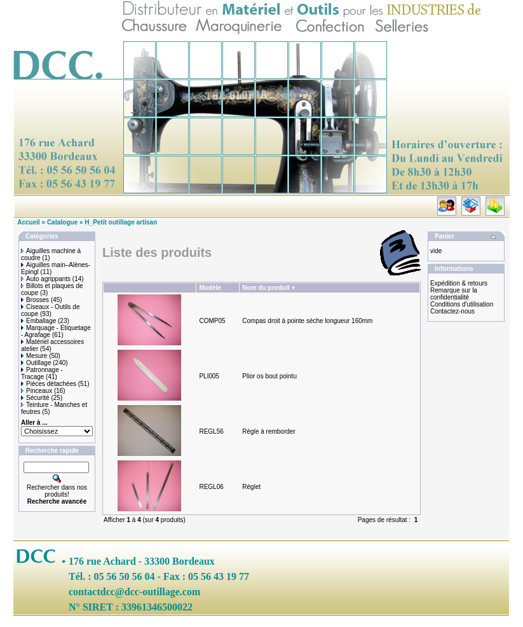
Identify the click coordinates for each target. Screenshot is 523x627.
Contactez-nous (452, 311)
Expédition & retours (458, 283)
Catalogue (62, 222)
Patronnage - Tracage (42, 373)
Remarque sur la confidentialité (453, 294)
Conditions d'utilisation (461, 304)
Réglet (251, 486)
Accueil (28, 222)
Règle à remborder (268, 431)
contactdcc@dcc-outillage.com (134, 591)
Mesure (34, 355)
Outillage (36, 362)
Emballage (38, 320)
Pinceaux (36, 390)
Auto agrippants (46, 278)
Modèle (210, 287)
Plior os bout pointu (269, 376)
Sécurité (35, 397)
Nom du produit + (268, 287)
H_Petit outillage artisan (121, 222)
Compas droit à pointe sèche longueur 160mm (307, 320)
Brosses (35, 299)
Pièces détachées (48, 383)
